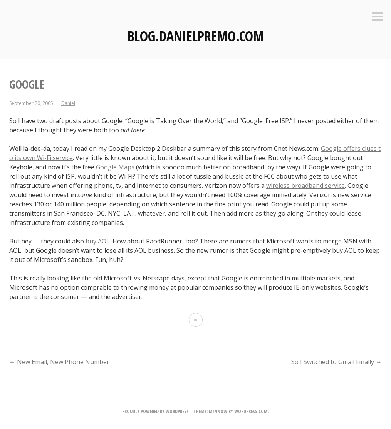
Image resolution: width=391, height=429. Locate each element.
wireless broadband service (305, 185)
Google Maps (115, 167)
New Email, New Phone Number (59, 362)
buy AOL (98, 241)
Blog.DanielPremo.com (196, 36)
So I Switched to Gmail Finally (336, 362)
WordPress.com (251, 411)
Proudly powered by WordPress (155, 411)
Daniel (68, 103)
